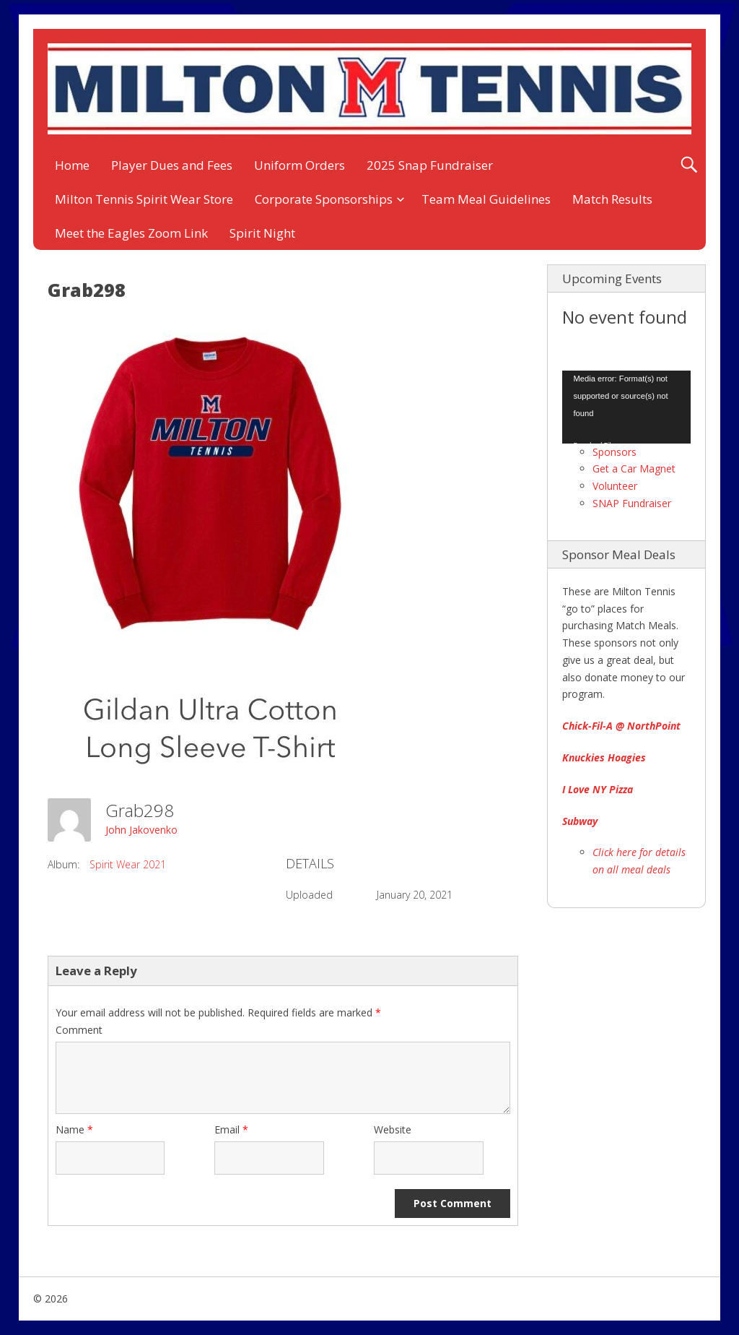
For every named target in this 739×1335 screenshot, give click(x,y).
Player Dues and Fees (171, 165)
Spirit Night (262, 233)
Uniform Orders (299, 165)
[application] (626, 407)
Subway (580, 821)
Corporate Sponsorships (324, 199)
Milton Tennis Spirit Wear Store (144, 199)
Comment (79, 1030)
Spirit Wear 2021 (127, 864)
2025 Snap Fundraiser (430, 165)
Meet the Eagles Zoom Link (131, 233)
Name (74, 1129)
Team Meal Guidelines (486, 199)
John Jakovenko (141, 830)
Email (231, 1129)
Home (72, 165)
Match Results (612, 199)
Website (392, 1129)
